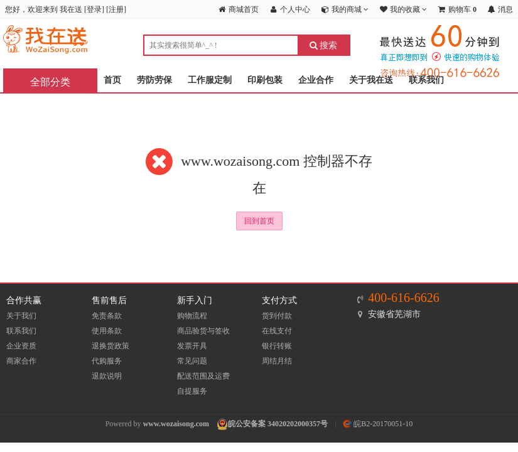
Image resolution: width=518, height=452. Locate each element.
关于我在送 (371, 80)
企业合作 (315, 80)
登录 (94, 9)
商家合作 (21, 361)
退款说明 (107, 376)
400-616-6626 (403, 297)
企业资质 (21, 346)
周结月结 (277, 361)
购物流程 (192, 315)
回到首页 (259, 221)
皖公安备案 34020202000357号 (278, 423)
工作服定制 (210, 80)
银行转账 (277, 346)
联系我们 (426, 80)
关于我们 (21, 315)
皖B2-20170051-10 (378, 423)
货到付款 (277, 315)
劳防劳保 (154, 80)
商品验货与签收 (203, 330)
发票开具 (192, 346)
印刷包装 (265, 80)
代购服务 (107, 361)
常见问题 (192, 361)
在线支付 (277, 330)
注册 (116, 9)
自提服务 (192, 391)
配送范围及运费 (203, 376)
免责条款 (107, 315)
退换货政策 (110, 346)
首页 (112, 80)
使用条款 (107, 330)
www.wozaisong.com (176, 423)
